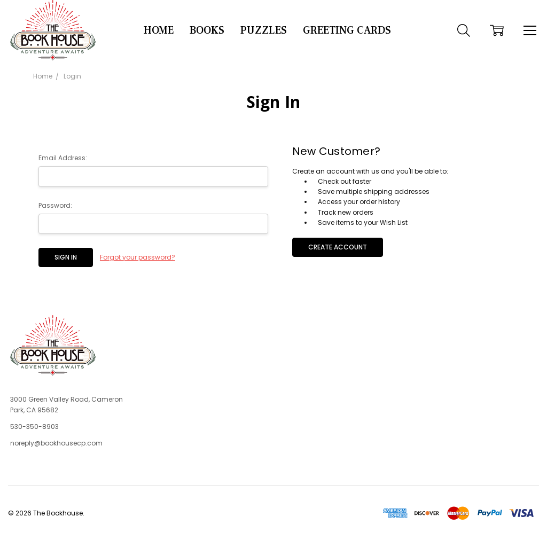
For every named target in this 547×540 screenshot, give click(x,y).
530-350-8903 (34, 426)
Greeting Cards (347, 30)
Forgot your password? (137, 257)
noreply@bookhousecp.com (56, 443)
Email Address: (62, 157)
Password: (55, 205)
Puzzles (263, 30)
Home (159, 30)
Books (207, 30)
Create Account (337, 247)
